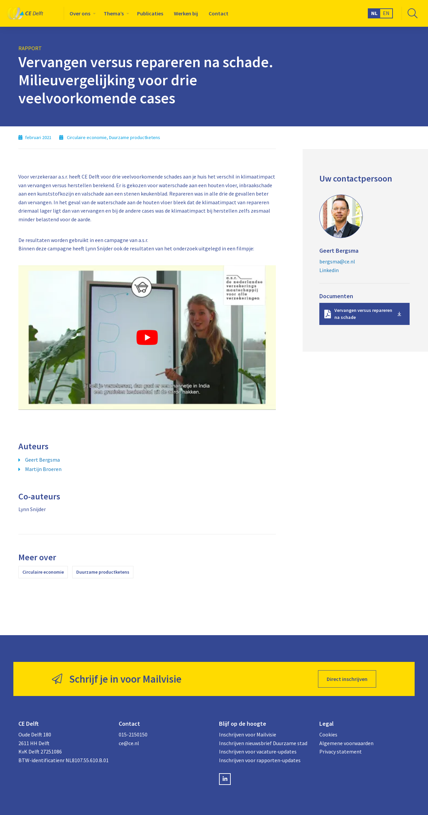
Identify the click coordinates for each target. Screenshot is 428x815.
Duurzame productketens (102, 572)
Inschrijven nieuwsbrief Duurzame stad (263, 743)
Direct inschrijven (347, 679)
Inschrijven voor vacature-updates (258, 751)
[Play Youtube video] (147, 337)
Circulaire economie (43, 572)
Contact (218, 13)
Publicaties (150, 13)
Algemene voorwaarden (346, 743)
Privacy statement (340, 751)
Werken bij (186, 13)
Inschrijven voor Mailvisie (247, 734)
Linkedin (329, 270)
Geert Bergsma (42, 459)
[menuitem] (81, 13)
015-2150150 (133, 734)
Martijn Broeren (43, 469)
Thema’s (114, 13)
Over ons (80, 13)
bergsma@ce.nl (337, 261)
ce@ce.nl (129, 743)
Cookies (328, 734)
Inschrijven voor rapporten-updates (260, 760)
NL (374, 13)
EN (386, 13)
